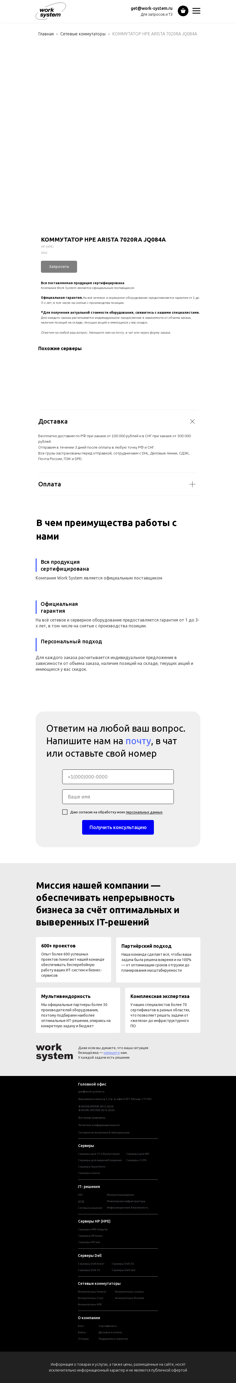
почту (138, 740)
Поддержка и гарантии (113, 1338)
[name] (118, 796)
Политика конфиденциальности (99, 1125)
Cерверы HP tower (90, 1235)
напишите (112, 1052)
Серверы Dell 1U (89, 1270)
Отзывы (83, 1338)
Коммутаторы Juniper (129, 1291)
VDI (80, 1194)
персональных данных (144, 812)
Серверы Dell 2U (123, 1263)
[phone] (118, 776)
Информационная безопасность (127, 1207)
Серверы (86, 1146)
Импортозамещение (120, 1194)
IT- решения (89, 1187)
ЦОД (81, 1201)
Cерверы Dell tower (91, 1263)
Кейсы (82, 1332)
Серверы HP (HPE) (94, 1221)
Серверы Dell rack (123, 1270)
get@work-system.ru (151, 8)
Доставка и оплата (110, 1332)
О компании (89, 1318)
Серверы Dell (90, 1255)
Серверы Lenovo (89, 1172)
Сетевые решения (90, 1207)
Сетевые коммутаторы (83, 33)
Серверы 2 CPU (136, 1160)
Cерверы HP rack (89, 1242)
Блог (81, 1325)
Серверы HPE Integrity (93, 1229)
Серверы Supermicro (92, 1166)
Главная (46, 33)
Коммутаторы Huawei (92, 1291)
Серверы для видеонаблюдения (100, 1160)
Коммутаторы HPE (90, 1304)
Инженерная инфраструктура (126, 1201)
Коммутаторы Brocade (129, 1298)
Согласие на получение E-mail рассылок (104, 1132)
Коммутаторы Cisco (90, 1298)
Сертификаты (108, 1325)
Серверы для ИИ (137, 1153)
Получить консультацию (118, 827)
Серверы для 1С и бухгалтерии (99, 1153)
